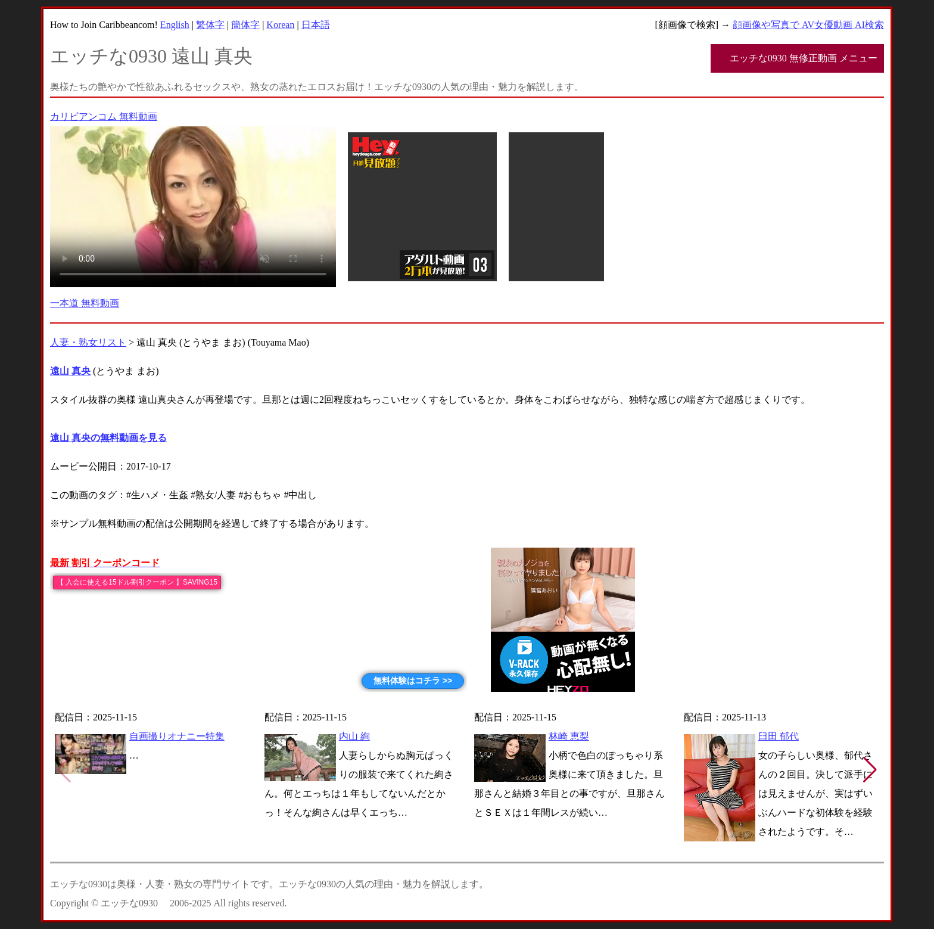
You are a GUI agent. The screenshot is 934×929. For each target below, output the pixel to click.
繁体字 (210, 25)
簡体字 (245, 25)
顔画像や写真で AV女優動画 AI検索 (808, 25)
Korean (280, 25)
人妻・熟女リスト (88, 342)
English (174, 25)
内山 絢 (354, 736)
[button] (870, 770)
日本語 (315, 25)
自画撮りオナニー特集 (177, 736)
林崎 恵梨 (569, 736)
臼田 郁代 (778, 736)
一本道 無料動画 (84, 303)
